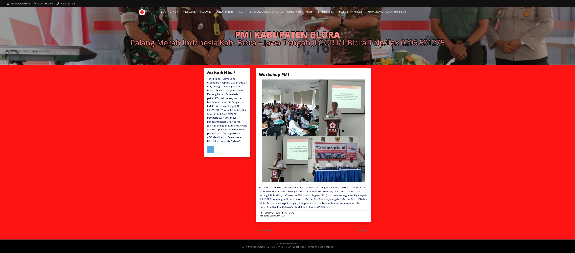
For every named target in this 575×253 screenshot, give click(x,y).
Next (362, 230)
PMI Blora (289, 212)
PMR (241, 11)
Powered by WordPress (287, 243)
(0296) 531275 (65, 3)
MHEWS (358, 11)
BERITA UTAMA (169, 11)
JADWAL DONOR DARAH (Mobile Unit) (387, 11)
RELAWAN (205, 11)
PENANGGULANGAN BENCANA (266, 11)
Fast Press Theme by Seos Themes (313, 246)
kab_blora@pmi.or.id (18, 3)
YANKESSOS (188, 11)
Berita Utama (269, 215)
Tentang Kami (325, 11)
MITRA (309, 11)
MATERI (343, 11)
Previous (266, 230)
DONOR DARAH (224, 11)
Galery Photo (294, 11)
